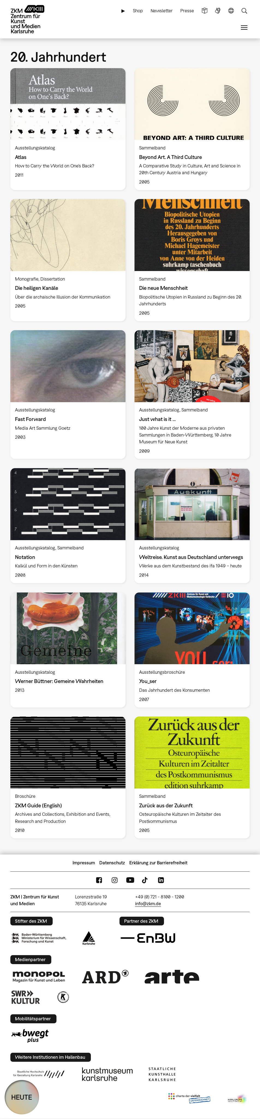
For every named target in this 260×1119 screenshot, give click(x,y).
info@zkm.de (148, 903)
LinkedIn (161, 880)
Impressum (84, 862)
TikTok (145, 880)
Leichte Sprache (204, 11)
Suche (244, 11)
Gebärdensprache (217, 11)
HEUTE (21, 1097)
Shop (138, 10)
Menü (244, 28)
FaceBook (99, 880)
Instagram (114, 880)
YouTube (130, 880)
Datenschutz (112, 862)
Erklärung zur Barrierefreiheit (158, 862)
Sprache (231, 11)
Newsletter (162, 10)
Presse (187, 10)
